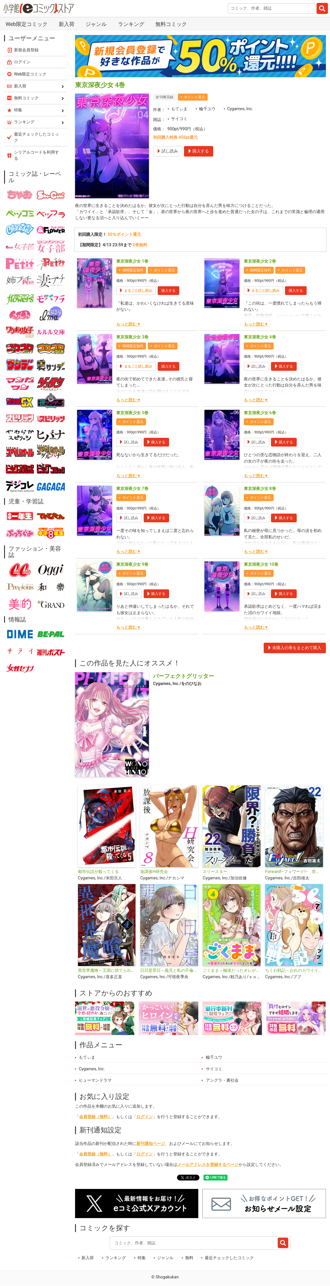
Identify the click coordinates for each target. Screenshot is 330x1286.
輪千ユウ (207, 108)
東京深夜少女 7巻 (132, 488)
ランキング (131, 24)
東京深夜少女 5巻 (132, 412)
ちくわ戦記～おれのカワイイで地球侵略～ (294, 970)
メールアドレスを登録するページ (208, 1164)
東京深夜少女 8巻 (260, 488)
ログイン (144, 1117)
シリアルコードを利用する (36, 155)
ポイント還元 (194, 97)
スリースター (215, 871)
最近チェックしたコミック (229, 1257)
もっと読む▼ (128, 324)
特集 (142, 1257)
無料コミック (171, 24)
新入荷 (66, 24)
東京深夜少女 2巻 (260, 261)
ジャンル (96, 24)
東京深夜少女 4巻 (260, 337)
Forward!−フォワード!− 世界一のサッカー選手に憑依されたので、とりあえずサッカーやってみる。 (294, 871)
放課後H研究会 (154, 871)
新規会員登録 (26, 50)
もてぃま (179, 108)
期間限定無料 (132, 270)
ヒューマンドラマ (95, 1080)
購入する (168, 291)
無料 (189, 1257)
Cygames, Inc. (240, 108)
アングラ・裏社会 (222, 1080)
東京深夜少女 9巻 (132, 564)
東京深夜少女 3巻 (132, 337)
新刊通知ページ (150, 1143)
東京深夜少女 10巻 (261, 564)
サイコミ (179, 118)
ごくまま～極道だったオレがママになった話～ (231, 970)
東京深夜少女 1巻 (132, 261)
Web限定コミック (26, 24)
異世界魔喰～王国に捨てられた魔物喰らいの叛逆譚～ (107, 970)
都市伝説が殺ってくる (98, 871)
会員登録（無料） (95, 1117)
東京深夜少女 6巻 (260, 412)
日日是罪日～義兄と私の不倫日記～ (169, 970)
